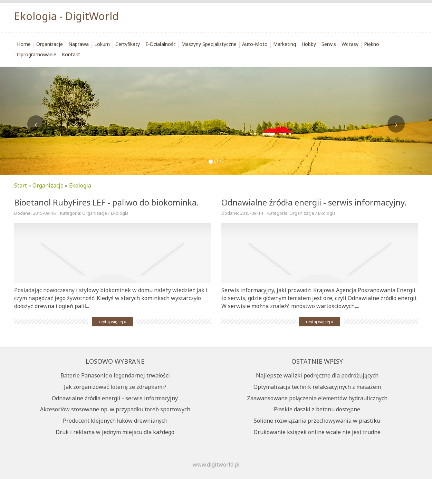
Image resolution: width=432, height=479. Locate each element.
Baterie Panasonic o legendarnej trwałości (115, 375)
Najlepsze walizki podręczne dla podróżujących (317, 375)
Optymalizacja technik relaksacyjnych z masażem (317, 387)
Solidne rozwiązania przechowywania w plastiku (317, 420)
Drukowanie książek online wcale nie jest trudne (317, 432)
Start (20, 185)
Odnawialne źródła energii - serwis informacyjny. (115, 398)
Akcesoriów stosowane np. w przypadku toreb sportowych (115, 409)
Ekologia (80, 185)
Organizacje (48, 185)
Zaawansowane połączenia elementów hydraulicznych (317, 398)
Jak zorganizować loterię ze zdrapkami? (115, 387)
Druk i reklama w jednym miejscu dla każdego (115, 432)
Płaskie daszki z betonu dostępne (317, 409)
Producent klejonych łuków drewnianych (115, 420)
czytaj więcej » (112, 322)
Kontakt (71, 54)
